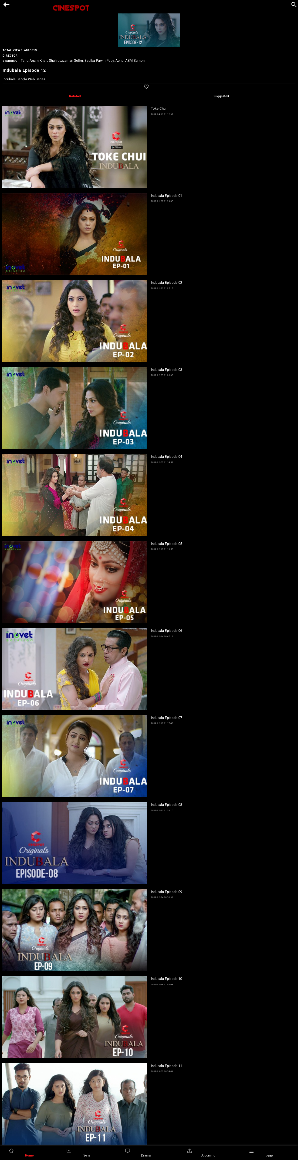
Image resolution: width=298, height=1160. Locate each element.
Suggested (221, 96)
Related (75, 96)
